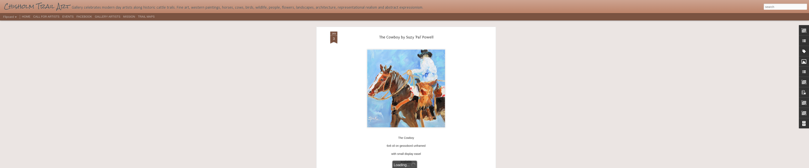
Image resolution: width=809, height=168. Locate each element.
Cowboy (418, 85)
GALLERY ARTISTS (107, 16)
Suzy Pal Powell (424, 80)
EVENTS (68, 16)
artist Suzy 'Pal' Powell (397, 85)
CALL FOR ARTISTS (46, 16)
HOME (26, 16)
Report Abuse (429, 166)
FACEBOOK (84, 16)
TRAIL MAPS (146, 16)
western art (432, 85)
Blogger (417, 166)
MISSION (129, 16)
